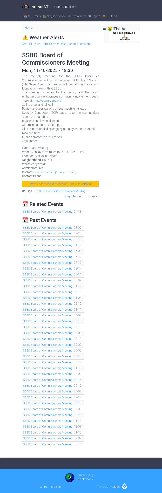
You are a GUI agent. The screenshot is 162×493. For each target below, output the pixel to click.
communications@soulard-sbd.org (56, 172)
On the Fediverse (50, 486)
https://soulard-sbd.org (47, 100)
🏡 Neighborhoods (54, 16)
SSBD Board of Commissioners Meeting (61, 191)
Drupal (116, 486)
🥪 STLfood (109, 16)
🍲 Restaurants (77, 16)
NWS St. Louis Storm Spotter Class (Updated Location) (57, 44)
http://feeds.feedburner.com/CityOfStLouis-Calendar (61, 184)
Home (29, 27)
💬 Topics (94, 16)
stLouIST (35, 7)
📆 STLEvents (32, 16)
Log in (68, 196)
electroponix (85, 479)
